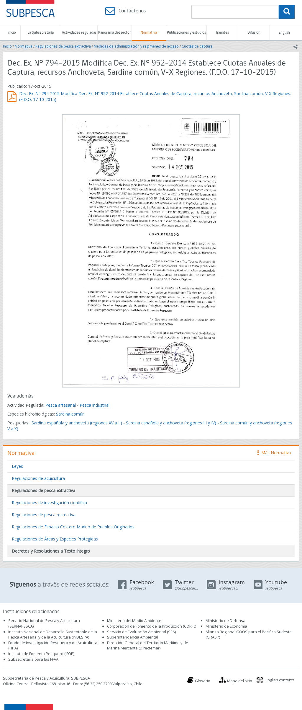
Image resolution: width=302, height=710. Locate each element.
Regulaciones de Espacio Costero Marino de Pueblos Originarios (73, 527)
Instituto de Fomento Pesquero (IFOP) (41, 653)
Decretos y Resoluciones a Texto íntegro (51, 551)
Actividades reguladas (79, 33)
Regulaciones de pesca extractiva (63, 46)
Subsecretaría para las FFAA (33, 659)
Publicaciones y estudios (186, 33)
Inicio (11, 33)
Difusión (253, 33)
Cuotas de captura (197, 46)
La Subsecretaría (40, 33)
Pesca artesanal (61, 405)
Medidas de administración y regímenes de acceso (136, 46)
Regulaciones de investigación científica (49, 502)
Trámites (222, 33)
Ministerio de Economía (226, 626)
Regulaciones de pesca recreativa (44, 514)
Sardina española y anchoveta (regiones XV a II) (77, 423)
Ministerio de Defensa (225, 620)
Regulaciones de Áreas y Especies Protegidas (55, 539)
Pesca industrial (94, 405)
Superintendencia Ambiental (132, 637)
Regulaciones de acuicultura (38, 478)
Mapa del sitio (239, 680)
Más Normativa (274, 452)
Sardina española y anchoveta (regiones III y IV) (171, 423)
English (284, 33)
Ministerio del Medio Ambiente (134, 620)
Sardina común (70, 414)
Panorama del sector (114, 33)
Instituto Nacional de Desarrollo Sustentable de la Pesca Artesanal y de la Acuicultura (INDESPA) (52, 634)
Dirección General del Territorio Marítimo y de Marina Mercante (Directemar (147, 645)
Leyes (17, 466)
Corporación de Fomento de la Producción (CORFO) (152, 626)
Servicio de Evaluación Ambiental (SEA (141, 631)
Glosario (202, 680)
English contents (280, 680)
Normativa (149, 33)
